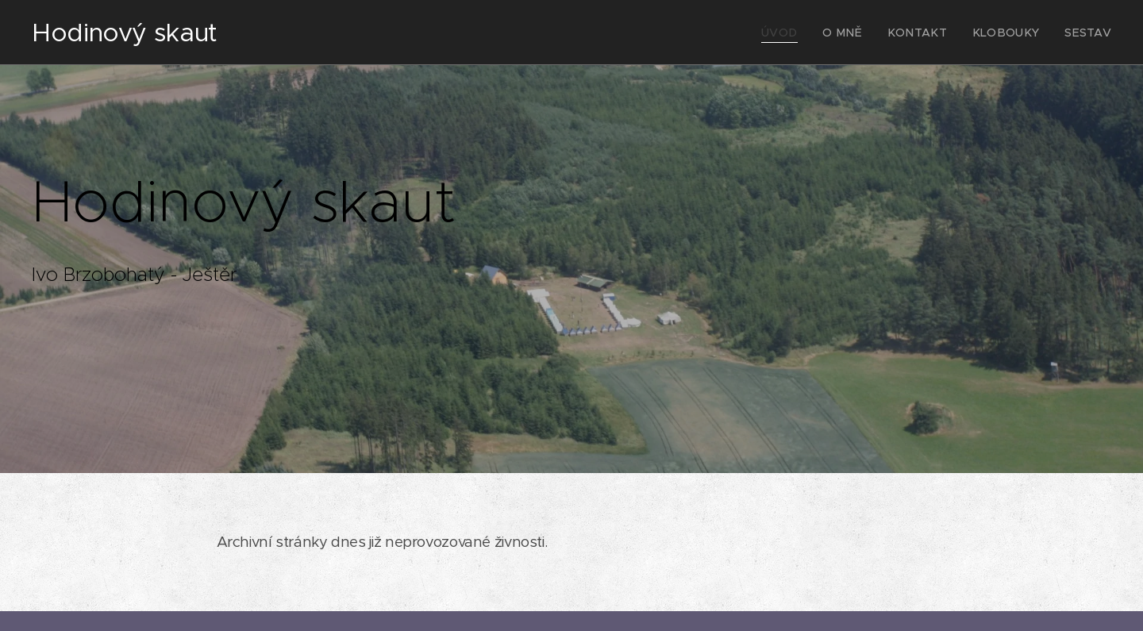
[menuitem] (808, 32)
